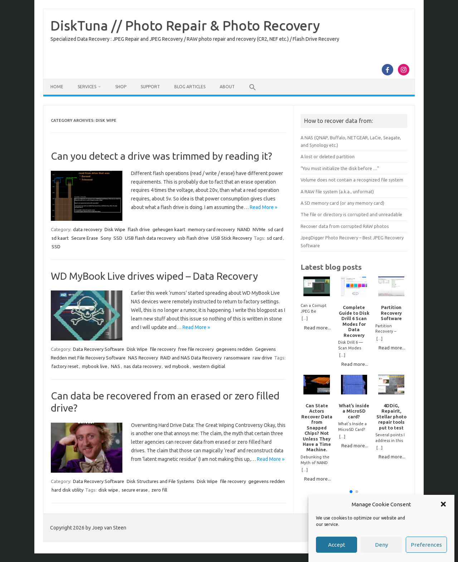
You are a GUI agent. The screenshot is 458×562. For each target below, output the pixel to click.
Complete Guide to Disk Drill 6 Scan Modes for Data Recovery (354, 321)
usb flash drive (193, 237)
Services (87, 86)
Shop (120, 86)
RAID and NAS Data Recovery (190, 357)
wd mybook (177, 366)
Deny (381, 545)
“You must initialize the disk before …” (340, 168)
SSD (117, 237)
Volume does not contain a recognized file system (352, 179)
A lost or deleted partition (328, 156)
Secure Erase (84, 237)
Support (150, 86)
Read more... (317, 327)
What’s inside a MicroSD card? (354, 411)
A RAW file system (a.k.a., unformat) (337, 191)
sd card (275, 229)
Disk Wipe (114, 229)
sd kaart (60, 237)
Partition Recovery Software (391, 313)
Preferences (426, 545)
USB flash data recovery (150, 237)
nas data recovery (142, 366)
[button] (443, 504)
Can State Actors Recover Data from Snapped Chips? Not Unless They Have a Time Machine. (316, 427)
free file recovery (196, 349)
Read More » (263, 207)
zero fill (159, 489)
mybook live (94, 366)
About (227, 86)
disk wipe (108, 489)
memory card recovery (211, 229)
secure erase (135, 489)
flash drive (139, 229)
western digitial (209, 366)
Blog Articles (189, 86)
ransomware (237, 357)
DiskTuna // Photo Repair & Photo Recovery (185, 25)
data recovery (87, 229)
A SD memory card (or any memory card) (342, 202)
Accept (336, 545)
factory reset (65, 366)
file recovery (163, 349)
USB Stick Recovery (231, 237)
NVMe (259, 229)
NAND (243, 229)
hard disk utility (67, 489)
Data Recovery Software (98, 349)
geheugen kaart (168, 229)
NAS (115, 366)
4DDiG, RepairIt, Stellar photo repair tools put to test (391, 416)
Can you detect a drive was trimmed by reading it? (161, 155)
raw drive (262, 357)
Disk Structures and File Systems (160, 481)
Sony (106, 237)
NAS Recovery (143, 357)
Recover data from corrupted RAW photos (345, 226)
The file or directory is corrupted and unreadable (351, 214)
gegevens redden (234, 349)
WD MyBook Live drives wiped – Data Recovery (154, 276)
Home (56, 86)
